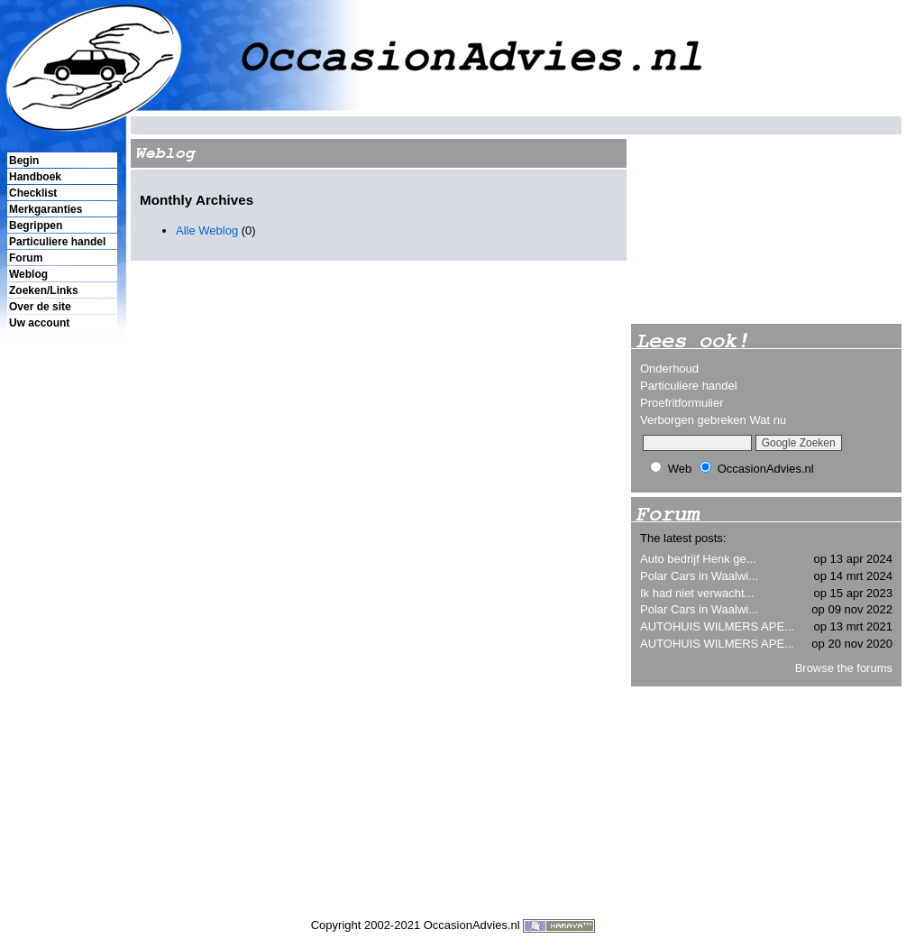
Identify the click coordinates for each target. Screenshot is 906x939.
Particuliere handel (57, 241)
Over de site (40, 306)
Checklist (33, 193)
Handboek (35, 176)
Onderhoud (669, 368)
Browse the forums (843, 668)
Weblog (28, 274)
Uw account (39, 323)
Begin (24, 160)
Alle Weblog (209, 230)
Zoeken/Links (43, 290)
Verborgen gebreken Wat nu (713, 420)
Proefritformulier (681, 403)
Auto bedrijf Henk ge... (698, 559)
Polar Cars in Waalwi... (699, 576)
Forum (25, 258)
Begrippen (35, 225)
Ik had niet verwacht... (697, 593)
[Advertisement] (61, 641)
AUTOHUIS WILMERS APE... (717, 626)
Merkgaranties (45, 209)
